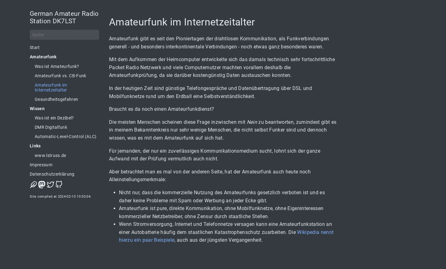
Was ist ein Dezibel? (54, 117)
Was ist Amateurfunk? (57, 66)
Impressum (41, 164)
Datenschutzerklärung (52, 174)
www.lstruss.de (50, 155)
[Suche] (64, 35)
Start (35, 47)
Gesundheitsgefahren (56, 99)
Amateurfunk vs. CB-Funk (60, 75)
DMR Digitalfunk (51, 127)
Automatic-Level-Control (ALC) (66, 136)
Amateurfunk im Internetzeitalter (51, 87)
